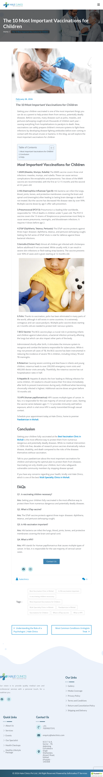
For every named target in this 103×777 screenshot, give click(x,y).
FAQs (22, 157)
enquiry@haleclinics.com (74, 735)
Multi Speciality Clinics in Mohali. (42, 607)
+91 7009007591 (70, 727)
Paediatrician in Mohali (27, 419)
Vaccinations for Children (39, 613)
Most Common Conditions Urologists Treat (72, 630)
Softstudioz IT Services (77, 773)
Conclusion (24, 154)
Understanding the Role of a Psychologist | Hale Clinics (28, 630)
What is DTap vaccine (61, 613)
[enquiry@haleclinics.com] (59, 735)
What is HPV (77, 613)
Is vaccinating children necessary (42, 596)
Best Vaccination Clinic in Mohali (42, 591)
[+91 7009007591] (59, 727)
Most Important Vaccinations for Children (36, 151)
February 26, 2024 (24, 99)
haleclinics (22, 579)
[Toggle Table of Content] (50, 148)
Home (5, 31)
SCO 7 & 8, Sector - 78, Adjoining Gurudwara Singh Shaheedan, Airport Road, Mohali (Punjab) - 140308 (69, 752)
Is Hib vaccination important (68, 591)
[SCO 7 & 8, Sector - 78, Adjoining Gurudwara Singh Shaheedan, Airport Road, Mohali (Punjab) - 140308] (59, 751)
